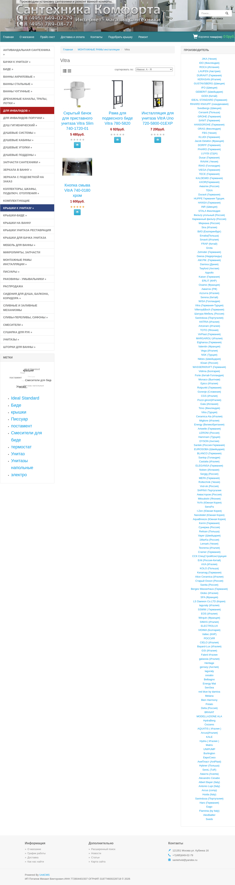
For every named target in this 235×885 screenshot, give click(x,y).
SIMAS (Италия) (209, 621)
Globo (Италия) (209, 593)
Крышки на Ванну (17, 222)
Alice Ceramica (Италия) (209, 576)
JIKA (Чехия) (209, 58)
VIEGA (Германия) (209, 169)
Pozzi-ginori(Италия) (209, 400)
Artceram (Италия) (209, 325)
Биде (8, 69)
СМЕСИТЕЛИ (13, 324)
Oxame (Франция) (209, 284)
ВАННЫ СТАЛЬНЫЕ (18, 84)
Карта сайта (98, 861)
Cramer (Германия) (209, 551)
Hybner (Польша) (209, 765)
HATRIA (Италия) (209, 321)
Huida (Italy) (209, 794)
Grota (209, 247)
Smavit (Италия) (209, 239)
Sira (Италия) (209, 227)
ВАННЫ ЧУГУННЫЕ (17, 91)
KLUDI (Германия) (209, 137)
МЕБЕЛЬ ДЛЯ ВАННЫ (19, 245)
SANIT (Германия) (209, 120)
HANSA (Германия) (209, 202)
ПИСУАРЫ (11, 271)
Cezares (209, 724)
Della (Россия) (209, 708)
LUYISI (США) (209, 153)
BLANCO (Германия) (209, 453)
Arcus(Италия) (209, 732)
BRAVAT (209, 712)
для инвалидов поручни (23, 118)
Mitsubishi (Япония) (209, 498)
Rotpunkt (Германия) (209, 387)
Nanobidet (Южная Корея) (209, 515)
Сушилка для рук (17, 332)
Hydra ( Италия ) (209, 741)
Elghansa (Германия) (209, 342)
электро (19, 474)
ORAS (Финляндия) (209, 128)
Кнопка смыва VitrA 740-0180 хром (77, 190)
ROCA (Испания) (209, 67)
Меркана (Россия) (209, 223)
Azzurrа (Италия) (209, 293)
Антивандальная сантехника (26, 52)
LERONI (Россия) (209, 432)
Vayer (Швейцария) (209, 535)
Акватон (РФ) (209, 288)
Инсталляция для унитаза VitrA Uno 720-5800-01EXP (158, 118)
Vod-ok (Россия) (209, 486)
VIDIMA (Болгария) (209, 630)
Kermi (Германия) (209, 523)
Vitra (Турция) (209, 412)
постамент (21, 425)
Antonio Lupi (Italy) (209, 786)
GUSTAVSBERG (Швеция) (209, 83)
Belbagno (209, 679)
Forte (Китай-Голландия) (209, 375)
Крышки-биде (15, 215)
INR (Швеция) (209, 206)
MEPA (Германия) (209, 478)
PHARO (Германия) (209, 149)
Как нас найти (35, 861)
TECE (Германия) (209, 173)
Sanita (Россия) (209, 584)
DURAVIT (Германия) (209, 75)
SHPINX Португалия (209, 490)
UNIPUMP (209, 749)
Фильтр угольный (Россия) (209, 215)
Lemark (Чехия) (209, 543)
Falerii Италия (209, 654)
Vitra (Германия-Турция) (209, 305)
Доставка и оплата (73, 37)
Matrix (209, 745)
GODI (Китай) (209, 95)
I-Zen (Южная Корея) (209, 510)
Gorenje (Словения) (209, 391)
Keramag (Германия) (209, 572)
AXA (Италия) (209, 564)
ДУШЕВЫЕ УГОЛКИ (17, 147)
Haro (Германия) (209, 802)
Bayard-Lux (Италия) (209, 646)
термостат (21, 446)
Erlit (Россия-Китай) (209, 560)
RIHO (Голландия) (209, 165)
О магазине (27, 37)
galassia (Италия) (209, 658)
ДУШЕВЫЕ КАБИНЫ (18, 140)
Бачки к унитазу (17, 61)
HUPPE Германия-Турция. (209, 198)
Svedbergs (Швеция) (209, 108)
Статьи (95, 857)
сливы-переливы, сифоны (25, 317)
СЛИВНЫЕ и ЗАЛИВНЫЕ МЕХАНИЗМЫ (20, 307)
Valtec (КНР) (209, 634)
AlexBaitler (209, 814)
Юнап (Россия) (209, 362)
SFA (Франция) (209, 597)
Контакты (96, 37)
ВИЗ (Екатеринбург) (209, 231)
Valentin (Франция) (209, 346)
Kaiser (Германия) (209, 276)
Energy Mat (209, 683)
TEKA (209, 190)
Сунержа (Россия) (209, 527)
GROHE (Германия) (209, 116)
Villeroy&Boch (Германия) (209, 309)
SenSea (209, 687)
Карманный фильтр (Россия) (209, 219)
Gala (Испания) (209, 403)
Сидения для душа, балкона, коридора (26, 296)
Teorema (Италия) (209, 547)
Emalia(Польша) (209, 235)
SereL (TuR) (209, 769)
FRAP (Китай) (209, 243)
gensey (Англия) (209, 666)
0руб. (230, 37)
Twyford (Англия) (209, 268)
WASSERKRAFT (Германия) (209, 367)
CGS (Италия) (209, 395)
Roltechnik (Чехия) (209, 482)
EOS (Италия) (209, 613)
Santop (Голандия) (209, 457)
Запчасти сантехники (21, 162)
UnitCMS (44, 874)
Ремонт (143, 37)
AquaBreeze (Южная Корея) (209, 519)
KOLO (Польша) (209, 568)
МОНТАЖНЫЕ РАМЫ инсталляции (17, 262)
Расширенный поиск (211, 18)
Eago (209, 806)
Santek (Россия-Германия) (209, 445)
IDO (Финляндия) (209, 62)
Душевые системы (19, 132)
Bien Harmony (209, 699)
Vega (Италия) (209, 350)
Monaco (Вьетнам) (209, 379)
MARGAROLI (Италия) (209, 338)
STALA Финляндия (209, 210)
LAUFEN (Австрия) (209, 71)
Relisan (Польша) (209, 531)
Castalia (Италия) (209, 461)
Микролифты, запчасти (21, 252)
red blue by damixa (209, 691)
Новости (96, 853)
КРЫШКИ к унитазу (18, 208)
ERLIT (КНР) (209, 280)
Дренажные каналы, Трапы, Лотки (25, 101)
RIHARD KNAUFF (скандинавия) (209, 104)
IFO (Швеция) (209, 87)
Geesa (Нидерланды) (209, 256)
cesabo (209, 675)
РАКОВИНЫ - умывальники (24, 279)
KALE (209, 736)
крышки (18, 412)
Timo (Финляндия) (209, 408)
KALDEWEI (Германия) (209, 178)
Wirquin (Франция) (209, 617)
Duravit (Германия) (209, 194)
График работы (36, 853)
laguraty (209, 671)
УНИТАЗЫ (11, 339)
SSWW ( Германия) (209, 609)
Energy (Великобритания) (209, 424)
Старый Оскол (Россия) (209, 580)
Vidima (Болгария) (209, 371)
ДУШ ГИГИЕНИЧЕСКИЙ (20, 125)
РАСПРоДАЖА (13, 286)
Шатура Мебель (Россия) (209, 313)
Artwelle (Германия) (209, 428)
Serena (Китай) (209, 297)
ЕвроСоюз (209, 757)
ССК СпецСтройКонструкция (209, 556)
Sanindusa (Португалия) (209, 317)
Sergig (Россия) (209, 473)
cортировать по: (124, 69)
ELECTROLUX (209, 625)
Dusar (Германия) (209, 157)
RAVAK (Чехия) (209, 161)
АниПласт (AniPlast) (209, 761)
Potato (209, 704)
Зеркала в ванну (17, 169)
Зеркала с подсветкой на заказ (23, 179)
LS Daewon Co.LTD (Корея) (209, 601)
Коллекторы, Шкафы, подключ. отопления (21, 191)
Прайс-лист (47, 37)
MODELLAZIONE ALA (209, 716)
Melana (209, 695)
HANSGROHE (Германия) (209, 124)
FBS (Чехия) (209, 132)
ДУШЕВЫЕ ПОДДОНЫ (19, 154)
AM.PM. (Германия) (209, 260)
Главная (8, 37)
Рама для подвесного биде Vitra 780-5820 (117, 118)
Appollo (209, 272)
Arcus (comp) (209, 790)
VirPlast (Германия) (209, 334)
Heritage (209, 663)
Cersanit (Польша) (209, 112)
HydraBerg (209, 720)
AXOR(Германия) (209, 182)
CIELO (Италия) (209, 642)
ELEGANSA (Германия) (209, 465)
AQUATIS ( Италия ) (209, 728)
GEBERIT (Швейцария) (209, 91)
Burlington (209, 753)
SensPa (209, 506)
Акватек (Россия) (209, 186)
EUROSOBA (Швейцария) (209, 449)
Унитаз (18, 453)
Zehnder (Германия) (209, 252)
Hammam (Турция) (209, 436)
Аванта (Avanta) (209, 773)
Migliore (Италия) (209, 420)
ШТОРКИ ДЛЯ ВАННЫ (19, 347)
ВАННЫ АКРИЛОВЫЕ (19, 76)
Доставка (32, 857)
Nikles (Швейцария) (209, 358)
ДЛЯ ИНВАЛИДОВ (16, 110)
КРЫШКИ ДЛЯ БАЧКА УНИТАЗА (24, 237)
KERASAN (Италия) (209, 79)
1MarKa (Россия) (209, 539)
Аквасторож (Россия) (209, 494)
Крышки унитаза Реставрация (27, 230)
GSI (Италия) (209, 650)
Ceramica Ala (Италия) (209, 416)
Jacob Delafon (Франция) (209, 140)
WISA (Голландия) (209, 301)
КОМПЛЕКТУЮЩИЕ (16, 200)
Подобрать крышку (120, 37)
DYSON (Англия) (209, 441)
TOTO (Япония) (209, 330)
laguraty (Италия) (209, 605)
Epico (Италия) (209, 383)
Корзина (203, 36)
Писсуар (19, 419)
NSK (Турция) (209, 354)
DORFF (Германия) (209, 145)
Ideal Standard (25, 398)
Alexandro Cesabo (209, 778)
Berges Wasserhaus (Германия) (209, 588)
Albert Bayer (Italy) (209, 782)
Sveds (209, 819)
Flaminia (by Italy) (209, 810)
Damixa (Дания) (209, 264)
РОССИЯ (209, 638)
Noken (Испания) (209, 469)
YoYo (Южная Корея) (209, 502)
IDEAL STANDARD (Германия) (209, 99)
